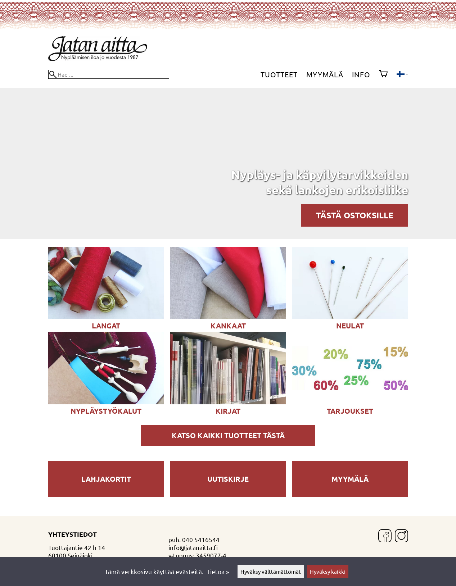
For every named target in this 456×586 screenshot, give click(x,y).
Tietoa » (218, 571)
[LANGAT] (106, 316)
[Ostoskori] (383, 74)
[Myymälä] (350, 494)
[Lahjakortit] (106, 494)
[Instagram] (401, 536)
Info (361, 74)
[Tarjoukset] (350, 401)
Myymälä (324, 74)
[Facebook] (385, 536)
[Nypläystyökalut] (106, 401)
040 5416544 (201, 539)
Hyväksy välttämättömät (270, 571)
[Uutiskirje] (228, 494)
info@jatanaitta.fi (193, 547)
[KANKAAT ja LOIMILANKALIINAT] (228, 316)
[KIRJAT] (228, 401)
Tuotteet (279, 74)
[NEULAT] (350, 316)
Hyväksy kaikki (328, 571)
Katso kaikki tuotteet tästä (228, 435)
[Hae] (108, 74)
